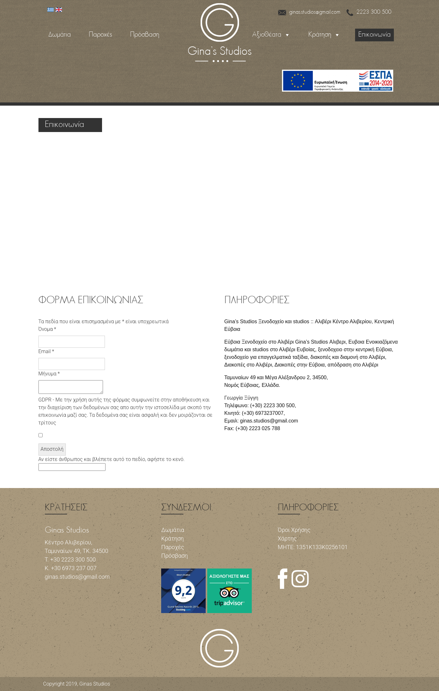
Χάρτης (287, 538)
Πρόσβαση (144, 34)
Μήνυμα (49, 374)
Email (46, 351)
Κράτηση (319, 34)
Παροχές (100, 34)
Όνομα (47, 329)
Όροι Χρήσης (294, 530)
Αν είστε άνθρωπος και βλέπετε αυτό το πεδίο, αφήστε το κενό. (111, 463)
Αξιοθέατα (266, 34)
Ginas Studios (94, 684)
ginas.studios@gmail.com (309, 12)
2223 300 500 (368, 12)
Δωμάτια (59, 34)
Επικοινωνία (374, 34)
